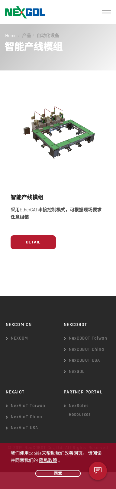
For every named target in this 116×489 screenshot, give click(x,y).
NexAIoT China (27, 417)
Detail (33, 242)
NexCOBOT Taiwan (88, 338)
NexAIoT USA (24, 428)
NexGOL (77, 371)
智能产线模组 (27, 197)
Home (11, 35)
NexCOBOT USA (84, 360)
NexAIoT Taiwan (28, 406)
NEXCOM (19, 338)
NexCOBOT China (87, 349)
